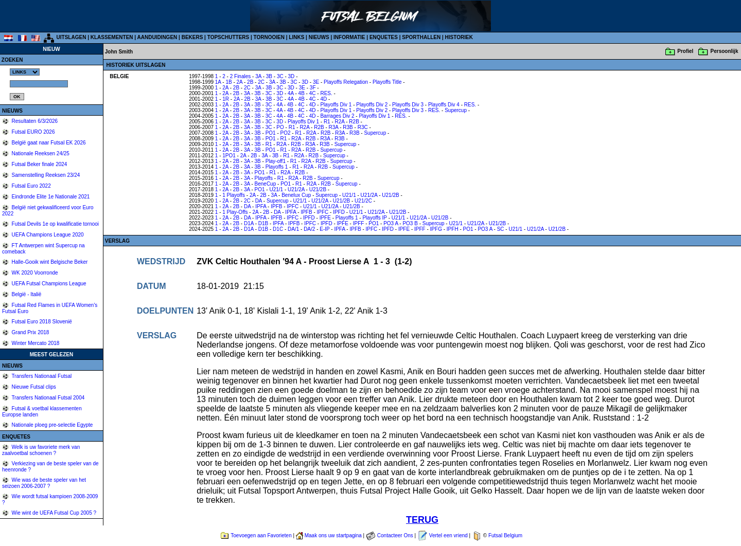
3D (291, 76)
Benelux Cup (296, 195)
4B (301, 93)
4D (323, 99)
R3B (347, 127)
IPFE (325, 218)
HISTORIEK (459, 37)
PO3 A (390, 223)
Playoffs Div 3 (408, 104)
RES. (326, 93)
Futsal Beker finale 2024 (38, 164)
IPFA (260, 206)
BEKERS (192, 37)
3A (258, 76)
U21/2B (317, 189)
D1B (263, 223)
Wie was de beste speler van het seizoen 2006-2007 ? (44, 483)
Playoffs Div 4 (444, 104)
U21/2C (363, 201)
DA (258, 201)
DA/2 (309, 229)
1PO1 (229, 155)
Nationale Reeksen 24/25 (39, 153)
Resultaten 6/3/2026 (34, 121)
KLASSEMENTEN (112, 37)
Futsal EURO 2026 (32, 132)
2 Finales (240, 76)
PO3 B (409, 223)
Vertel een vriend (448, 535)
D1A (249, 223)
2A (240, 82)
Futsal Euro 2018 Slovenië (41, 321)
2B (250, 82)
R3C (363, 127)
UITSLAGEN (71, 37)
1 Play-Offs (235, 212)
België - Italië (26, 294)
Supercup (456, 110)
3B (269, 76)
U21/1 (276, 189)
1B (228, 82)
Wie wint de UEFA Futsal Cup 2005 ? (53, 513)
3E (316, 82)
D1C (278, 229)
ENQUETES (383, 37)
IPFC (292, 206)
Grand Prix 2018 (29, 332)
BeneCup (265, 184)
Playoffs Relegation (346, 82)
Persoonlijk (724, 51)
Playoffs (264, 178)
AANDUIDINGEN (157, 37)
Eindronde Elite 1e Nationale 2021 (50, 196)
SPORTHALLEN (421, 37)
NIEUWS (319, 37)
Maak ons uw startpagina (333, 535)
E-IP (324, 229)
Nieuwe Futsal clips (33, 387)
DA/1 (293, 229)
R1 (327, 121)
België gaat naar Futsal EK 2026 (48, 142)
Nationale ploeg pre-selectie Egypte (51, 425)
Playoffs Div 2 (371, 104)
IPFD (339, 212)
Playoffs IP (374, 218)
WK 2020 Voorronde (34, 273)
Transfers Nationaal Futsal (41, 376)
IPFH (452, 229)
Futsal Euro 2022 (30, 186)
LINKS (296, 37)
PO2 (285, 133)
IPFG (436, 229)
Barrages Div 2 (337, 116)
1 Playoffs (233, 195)
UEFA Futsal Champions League (48, 283)
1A (218, 82)
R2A (340, 121)
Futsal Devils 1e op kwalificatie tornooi (54, 224)
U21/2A (296, 189)
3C (280, 76)
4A (291, 93)
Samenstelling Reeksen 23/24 (45, 175)
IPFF (358, 223)
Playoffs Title (387, 82)
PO (280, 127)
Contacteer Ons (395, 535)
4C (312, 93)
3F (313, 87)
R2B (354, 121)
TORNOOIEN (269, 37)
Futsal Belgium (505, 535)
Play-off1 (276, 161)
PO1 (271, 133)
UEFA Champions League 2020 (47, 235)
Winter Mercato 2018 (35, 343)
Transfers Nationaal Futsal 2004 (47, 398)
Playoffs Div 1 (335, 104)
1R (225, 99)
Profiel (685, 51)
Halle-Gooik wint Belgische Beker (49, 262)
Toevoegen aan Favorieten (261, 535)
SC (500, 229)
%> (25, 72)
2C (261, 82)
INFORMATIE (349, 37)
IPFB (276, 206)
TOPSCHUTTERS (228, 37)
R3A (334, 127)
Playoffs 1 (277, 167)
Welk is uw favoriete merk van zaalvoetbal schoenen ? (41, 450)
